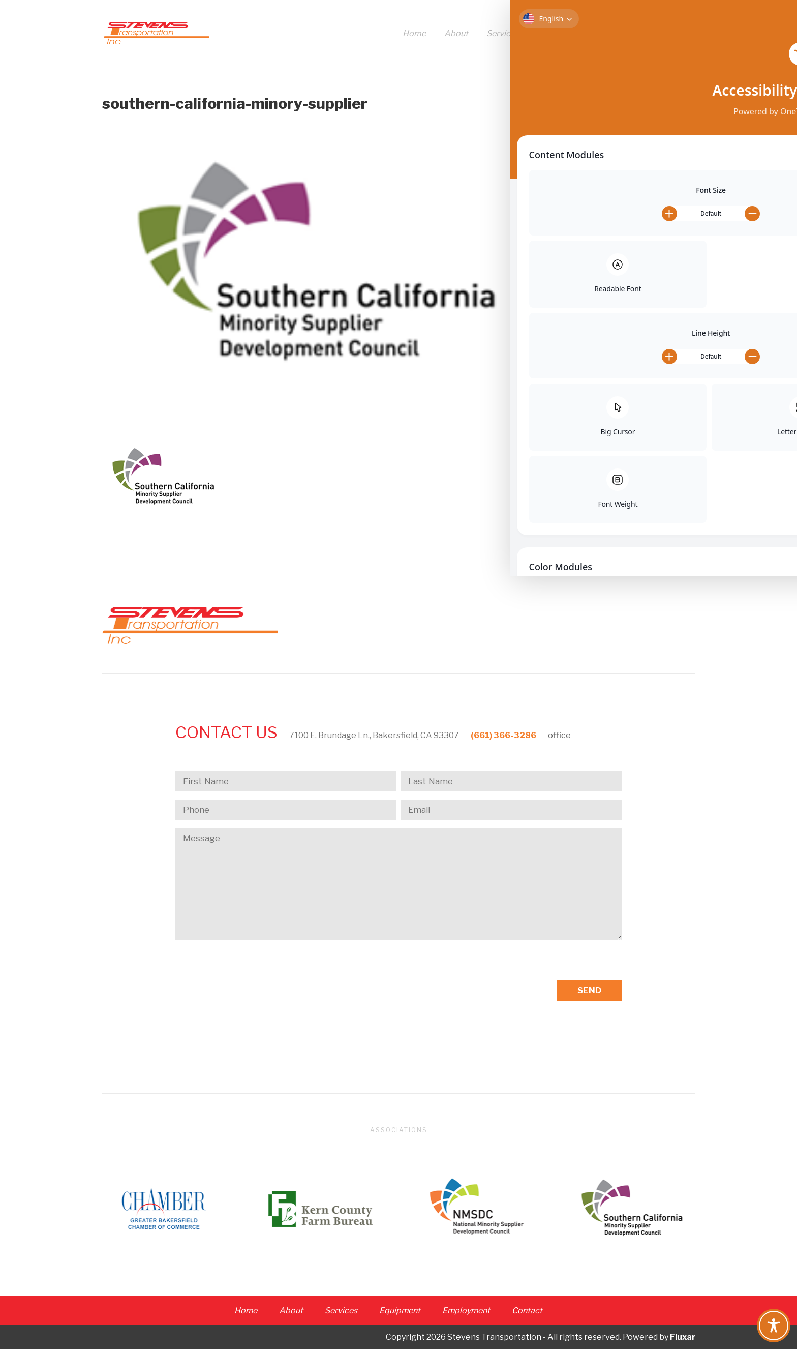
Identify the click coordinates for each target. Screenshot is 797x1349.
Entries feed (610, 300)
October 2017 (613, 195)
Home (414, 34)
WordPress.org (616, 336)
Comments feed (618, 318)
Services (502, 34)
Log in (598, 282)
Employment (622, 34)
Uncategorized (616, 239)
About (456, 34)
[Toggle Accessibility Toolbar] (773, 1325)
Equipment (558, 34)
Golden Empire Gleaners (633, 152)
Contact (680, 34)
